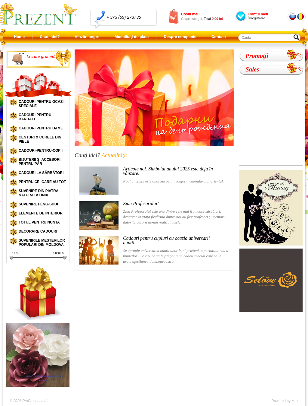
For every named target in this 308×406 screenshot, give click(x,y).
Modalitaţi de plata (132, 36)
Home (19, 36)
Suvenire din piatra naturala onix (38, 193)
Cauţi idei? (50, 36)
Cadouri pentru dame (41, 128)
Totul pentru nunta (39, 222)
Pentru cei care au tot (42, 182)
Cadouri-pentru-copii (41, 150)
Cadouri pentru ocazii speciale (42, 104)
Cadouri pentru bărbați (35, 117)
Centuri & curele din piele (40, 139)
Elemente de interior (41, 213)
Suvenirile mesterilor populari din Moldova (42, 242)
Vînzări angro (87, 36)
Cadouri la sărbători (41, 173)
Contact (218, 36)
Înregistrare (256, 18)
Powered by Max (285, 401)
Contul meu (258, 14)
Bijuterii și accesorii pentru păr (40, 161)
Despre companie (180, 36)
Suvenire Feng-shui (38, 204)
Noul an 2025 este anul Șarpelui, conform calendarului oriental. (151, 181)
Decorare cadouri (38, 231)
